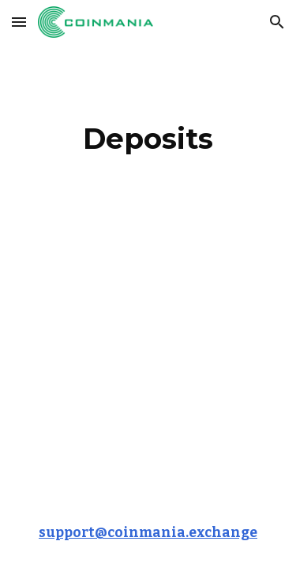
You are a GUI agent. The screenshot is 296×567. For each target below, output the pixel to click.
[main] (148, 138)
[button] (19, 21)
